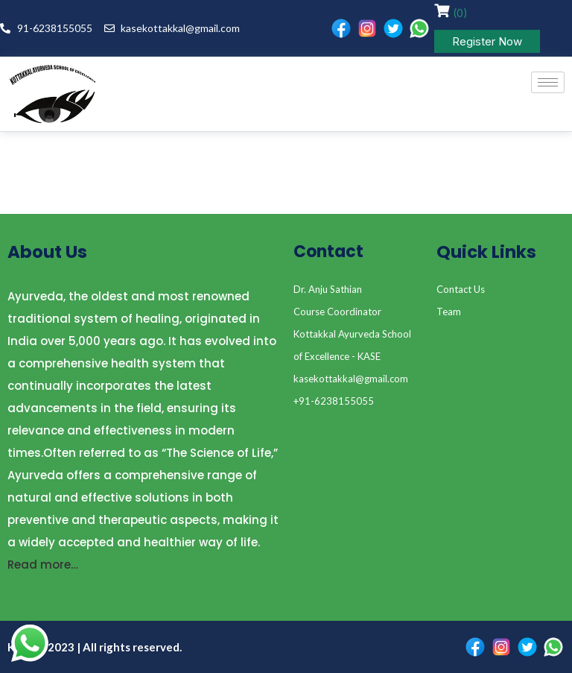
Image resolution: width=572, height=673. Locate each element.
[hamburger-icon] (548, 82)
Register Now (487, 41)
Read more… (42, 564)
